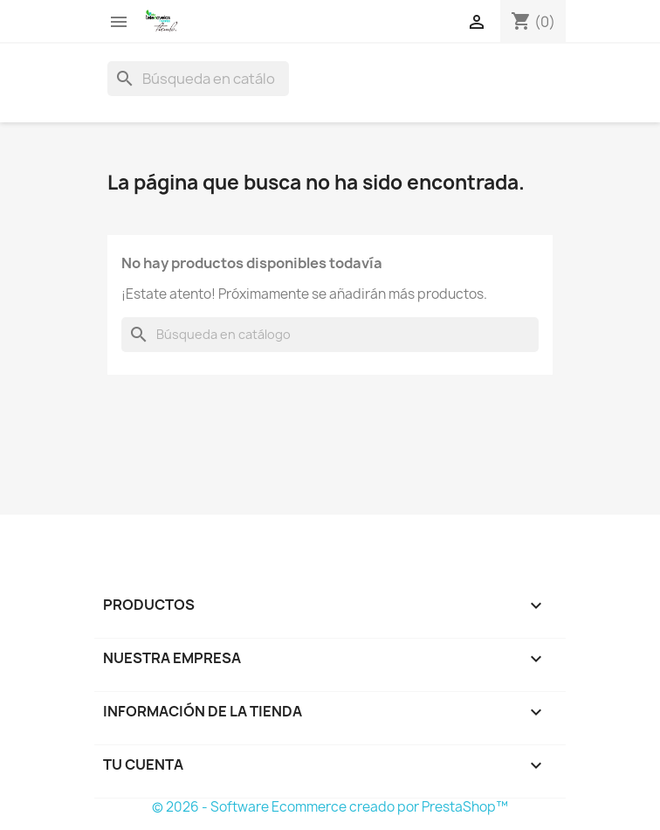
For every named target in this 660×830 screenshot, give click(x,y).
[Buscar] (198, 78)
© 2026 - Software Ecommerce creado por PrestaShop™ (330, 807)
